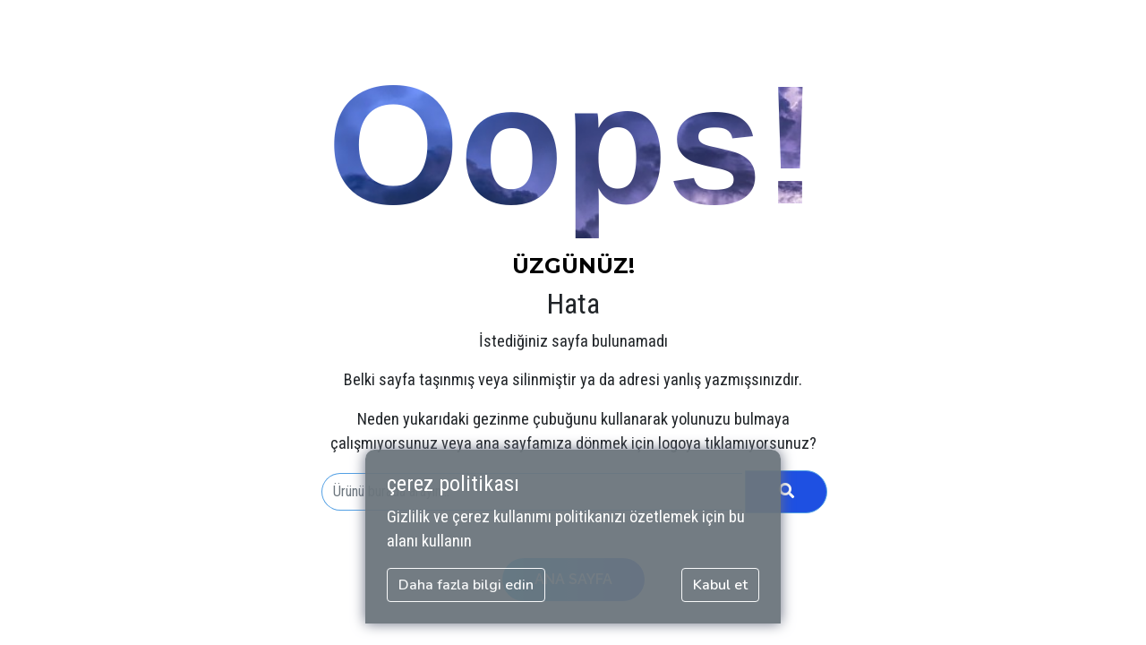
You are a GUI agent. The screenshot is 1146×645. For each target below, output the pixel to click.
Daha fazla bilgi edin (466, 585)
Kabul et (720, 585)
